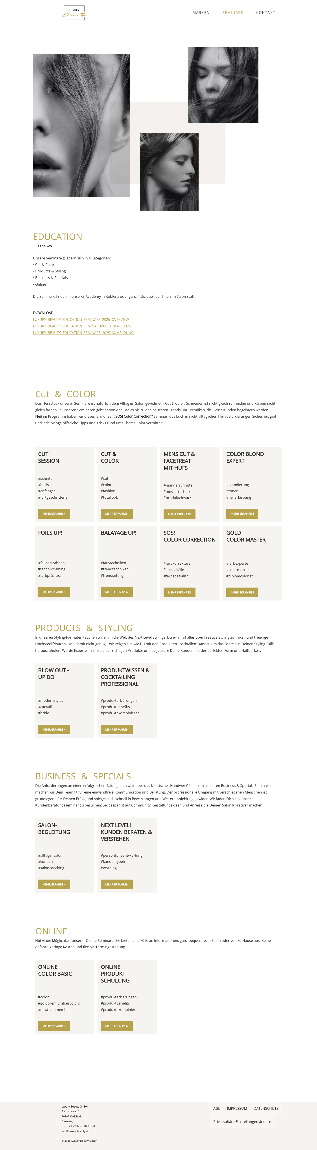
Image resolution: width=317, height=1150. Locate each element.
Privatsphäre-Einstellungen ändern (242, 1121)
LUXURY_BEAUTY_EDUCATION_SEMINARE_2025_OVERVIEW (81, 357)
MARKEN (201, 12)
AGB (216, 1108)
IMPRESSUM (237, 1108)
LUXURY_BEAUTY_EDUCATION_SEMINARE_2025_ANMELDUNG (83, 370)
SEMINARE (233, 12)
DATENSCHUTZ (266, 1108)
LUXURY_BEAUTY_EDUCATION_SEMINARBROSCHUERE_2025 (82, 363)
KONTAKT (265, 12)
